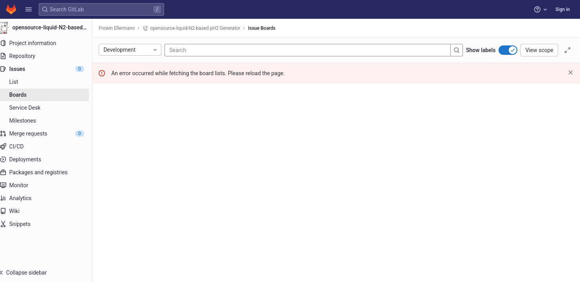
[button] (28, 9)
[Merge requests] (50, 133)
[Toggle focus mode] (567, 50)
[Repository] (50, 56)
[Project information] (50, 43)
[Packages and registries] (50, 172)
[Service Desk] (50, 107)
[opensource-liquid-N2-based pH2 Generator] (50, 27)
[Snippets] (50, 224)
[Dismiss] (570, 72)
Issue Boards (269, 28)
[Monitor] (50, 185)
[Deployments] (50, 159)
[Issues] (50, 69)
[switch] (508, 50)
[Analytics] (50, 198)
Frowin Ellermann (125, 28)
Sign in (562, 9)
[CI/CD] (50, 146)
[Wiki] (50, 211)
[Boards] (50, 95)
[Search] (224, 50)
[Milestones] (50, 120)
